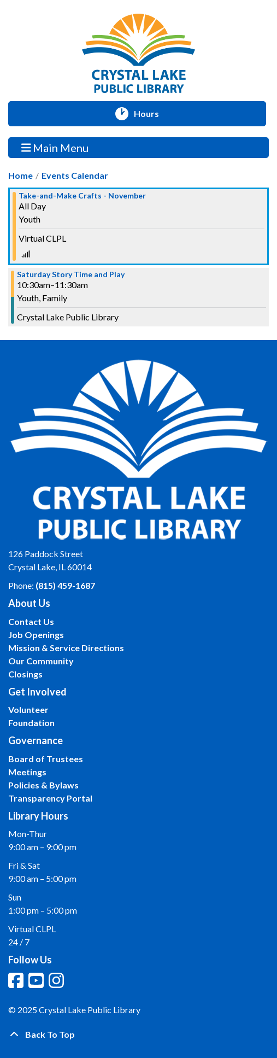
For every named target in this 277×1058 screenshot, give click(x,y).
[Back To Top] (138, 1034)
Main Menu (55, 147)
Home (20, 175)
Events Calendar (75, 175)
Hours (151, 113)
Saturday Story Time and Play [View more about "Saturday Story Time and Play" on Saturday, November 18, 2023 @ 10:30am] (71, 274)
